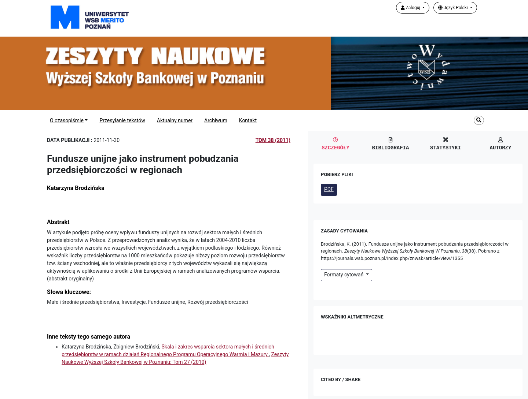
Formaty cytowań (344, 274)
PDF (329, 189)
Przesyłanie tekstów (122, 120)
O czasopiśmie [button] (67, 120)
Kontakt (248, 120)
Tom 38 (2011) (273, 140)
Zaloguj (411, 7)
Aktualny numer (174, 120)
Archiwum (215, 120)
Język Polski (453, 7)
